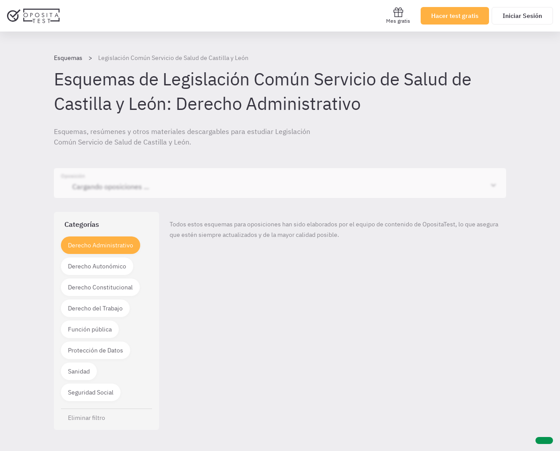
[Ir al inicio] (33, 16)
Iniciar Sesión (522, 16)
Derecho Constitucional (100, 287)
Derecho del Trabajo (95, 308)
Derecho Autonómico (97, 266)
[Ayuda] (544, 440)
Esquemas (68, 58)
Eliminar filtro (86, 418)
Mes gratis (398, 15)
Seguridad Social (90, 392)
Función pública (90, 329)
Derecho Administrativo (100, 245)
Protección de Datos (95, 350)
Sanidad (79, 371)
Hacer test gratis (454, 16)
